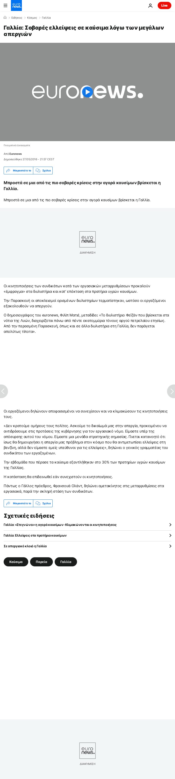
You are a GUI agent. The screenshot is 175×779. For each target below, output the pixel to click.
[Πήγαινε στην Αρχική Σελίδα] (16, 5)
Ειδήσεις (16, 17)
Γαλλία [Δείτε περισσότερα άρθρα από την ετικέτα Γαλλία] (65, 562)
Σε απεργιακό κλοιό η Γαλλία (25, 546)
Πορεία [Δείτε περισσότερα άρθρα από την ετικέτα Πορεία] (41, 562)
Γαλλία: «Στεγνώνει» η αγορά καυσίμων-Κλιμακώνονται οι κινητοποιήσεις (60, 525)
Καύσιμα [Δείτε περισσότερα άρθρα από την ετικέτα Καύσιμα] (16, 562)
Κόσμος (32, 17)
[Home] (5, 17)
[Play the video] (87, 92)
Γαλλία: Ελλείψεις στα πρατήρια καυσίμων (35, 535)
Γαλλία (46, 17)
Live (164, 5)
